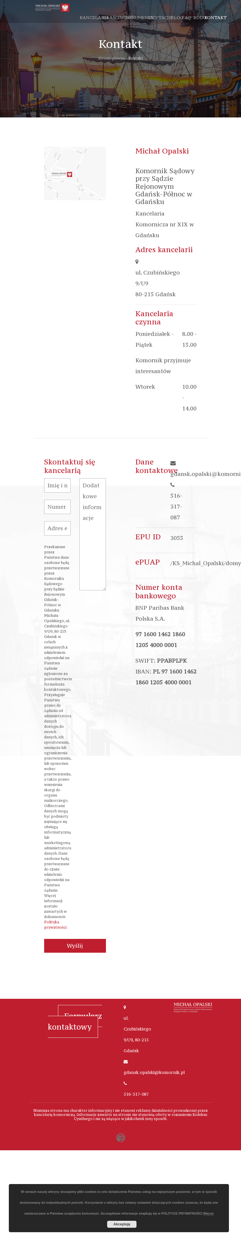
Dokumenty (139, 17)
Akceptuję (121, 1224)
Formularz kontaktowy (75, 1021)
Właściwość (117, 17)
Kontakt (216, 17)
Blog (177, 17)
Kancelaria (94, 17)
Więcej (208, 1213)
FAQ (186, 17)
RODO (200, 17)
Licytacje (160, 17)
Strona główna (111, 58)
